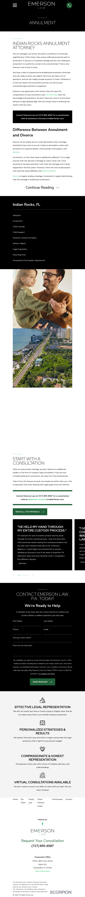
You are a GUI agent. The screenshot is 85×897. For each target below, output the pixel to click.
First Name (17, 621)
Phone (15, 630)
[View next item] (34, 576)
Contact (68, 799)
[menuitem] (42, 215)
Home (15, 799)
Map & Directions (42, 871)
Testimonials (57, 799)
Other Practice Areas (40, 803)
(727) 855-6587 (42, 846)
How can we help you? (22, 646)
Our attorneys (52, 94)
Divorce (16, 176)
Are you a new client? (22, 638)
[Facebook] (42, 824)
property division (49, 171)
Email (46, 630)
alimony (16, 152)
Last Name (48, 621)
